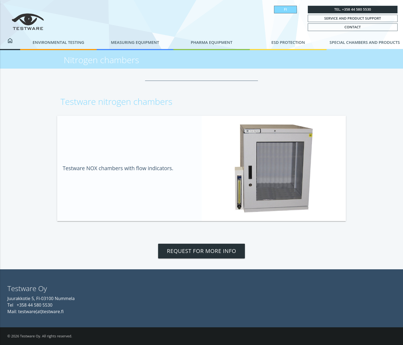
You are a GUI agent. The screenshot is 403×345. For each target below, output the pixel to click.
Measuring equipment (135, 42)
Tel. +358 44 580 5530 (352, 9)
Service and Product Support (352, 18)
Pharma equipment (211, 42)
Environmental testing (58, 42)
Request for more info (201, 251)
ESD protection (288, 42)
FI (285, 9)
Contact (352, 27)
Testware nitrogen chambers (116, 101)
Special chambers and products (365, 42)
